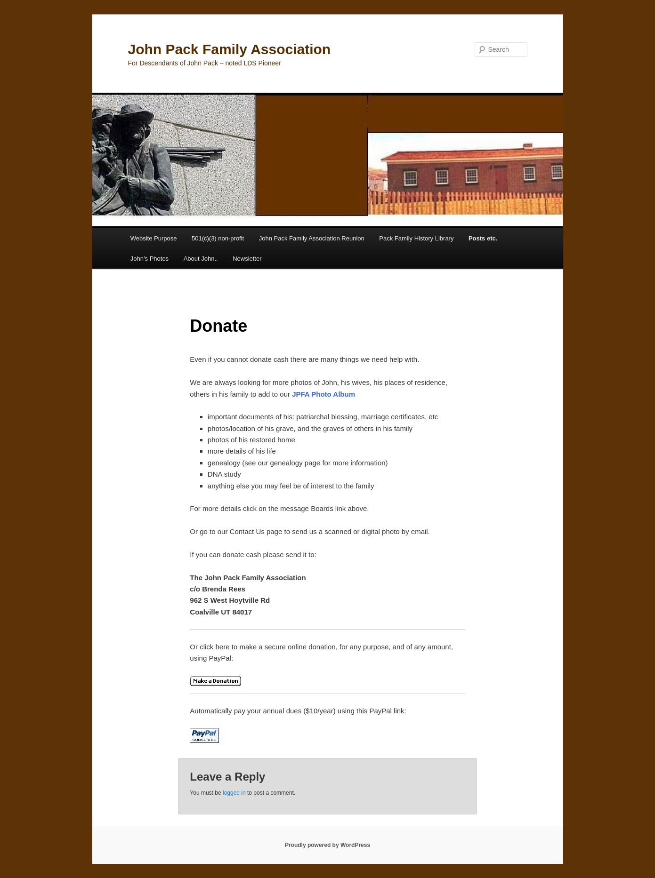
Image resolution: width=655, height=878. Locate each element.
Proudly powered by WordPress (327, 845)
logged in (234, 793)
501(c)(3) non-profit (218, 238)
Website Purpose (153, 238)
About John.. (201, 258)
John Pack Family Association (229, 49)
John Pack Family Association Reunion (311, 238)
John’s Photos (149, 258)
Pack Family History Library (416, 238)
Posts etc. (483, 238)
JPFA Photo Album (323, 394)
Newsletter (247, 258)
